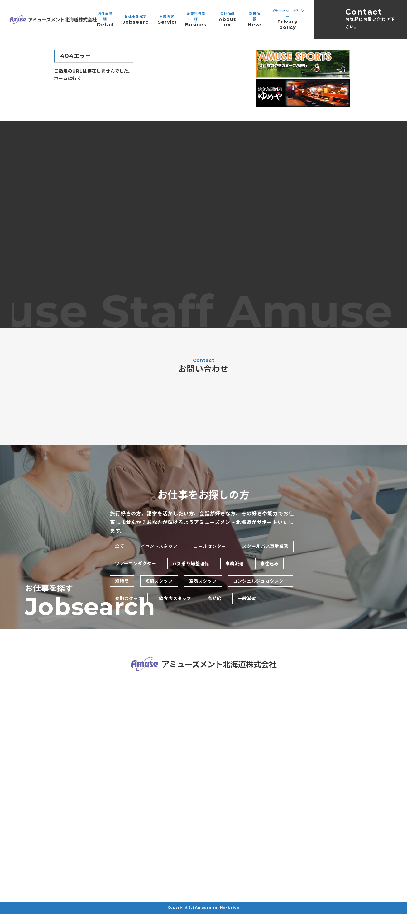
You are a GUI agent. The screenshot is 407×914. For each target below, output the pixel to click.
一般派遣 (246, 598)
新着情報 (254, 19)
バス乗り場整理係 (190, 563)
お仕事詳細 (105, 19)
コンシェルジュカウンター (260, 581)
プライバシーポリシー (287, 19)
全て (119, 546)
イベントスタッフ (159, 546)
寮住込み (269, 563)
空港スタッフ (203, 581)
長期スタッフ (129, 598)
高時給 (215, 598)
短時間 (122, 581)
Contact (371, 19)
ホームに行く (68, 78)
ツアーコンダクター (135, 563)
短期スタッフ (159, 581)
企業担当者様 (196, 19)
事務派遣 (234, 563)
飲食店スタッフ (175, 598)
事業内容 (167, 19)
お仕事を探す (135, 19)
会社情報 (227, 20)
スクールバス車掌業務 (265, 546)
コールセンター (210, 546)
